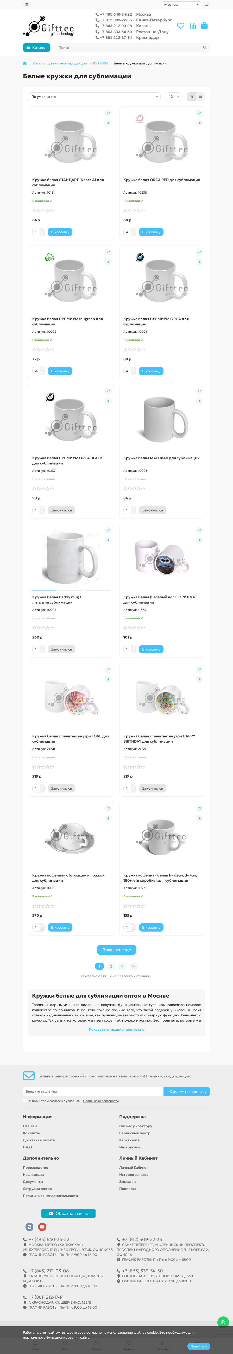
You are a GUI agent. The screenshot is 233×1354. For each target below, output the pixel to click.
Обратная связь (68, 1213)
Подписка (127, 1188)
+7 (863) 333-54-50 (142, 1271)
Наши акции (33, 1174)
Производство (35, 1167)
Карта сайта (129, 1140)
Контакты (31, 1133)
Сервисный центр (134, 1133)
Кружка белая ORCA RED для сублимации (161, 179)
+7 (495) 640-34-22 (48, 1239)
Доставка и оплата (39, 1140)
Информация (38, 1116)
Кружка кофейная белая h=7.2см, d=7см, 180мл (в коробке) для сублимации (160, 878)
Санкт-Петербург (154, 19)
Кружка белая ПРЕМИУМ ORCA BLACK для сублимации (67, 461)
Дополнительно (41, 1158)
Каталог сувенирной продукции (60, 63)
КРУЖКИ (100, 63)
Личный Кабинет (138, 1158)
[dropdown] (27, 4)
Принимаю (199, 1346)
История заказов (133, 1174)
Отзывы (30, 1126)
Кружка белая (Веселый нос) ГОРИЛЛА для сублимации (159, 600)
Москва (143, 14)
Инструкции (129, 1147)
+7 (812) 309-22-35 (142, 1239)
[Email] (93, 1091)
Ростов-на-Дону (152, 31)
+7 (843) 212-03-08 (48, 1271)
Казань (143, 25)
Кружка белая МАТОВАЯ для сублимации (161, 458)
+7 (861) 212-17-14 (46, 1297)
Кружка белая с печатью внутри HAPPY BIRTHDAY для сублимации (159, 739)
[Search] (132, 47)
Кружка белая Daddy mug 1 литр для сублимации (56, 600)
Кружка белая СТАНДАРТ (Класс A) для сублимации (68, 182)
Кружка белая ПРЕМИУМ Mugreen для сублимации (67, 321)
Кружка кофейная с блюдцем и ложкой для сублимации (68, 878)
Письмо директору (135, 1126)
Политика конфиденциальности (50, 1196)
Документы (33, 1181)
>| (134, 966)
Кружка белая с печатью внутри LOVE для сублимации (70, 739)
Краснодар (147, 37)
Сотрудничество (37, 1188)
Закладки (127, 1181)
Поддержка (132, 1116)
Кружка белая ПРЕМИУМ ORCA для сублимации (156, 321)
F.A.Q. (28, 1147)
